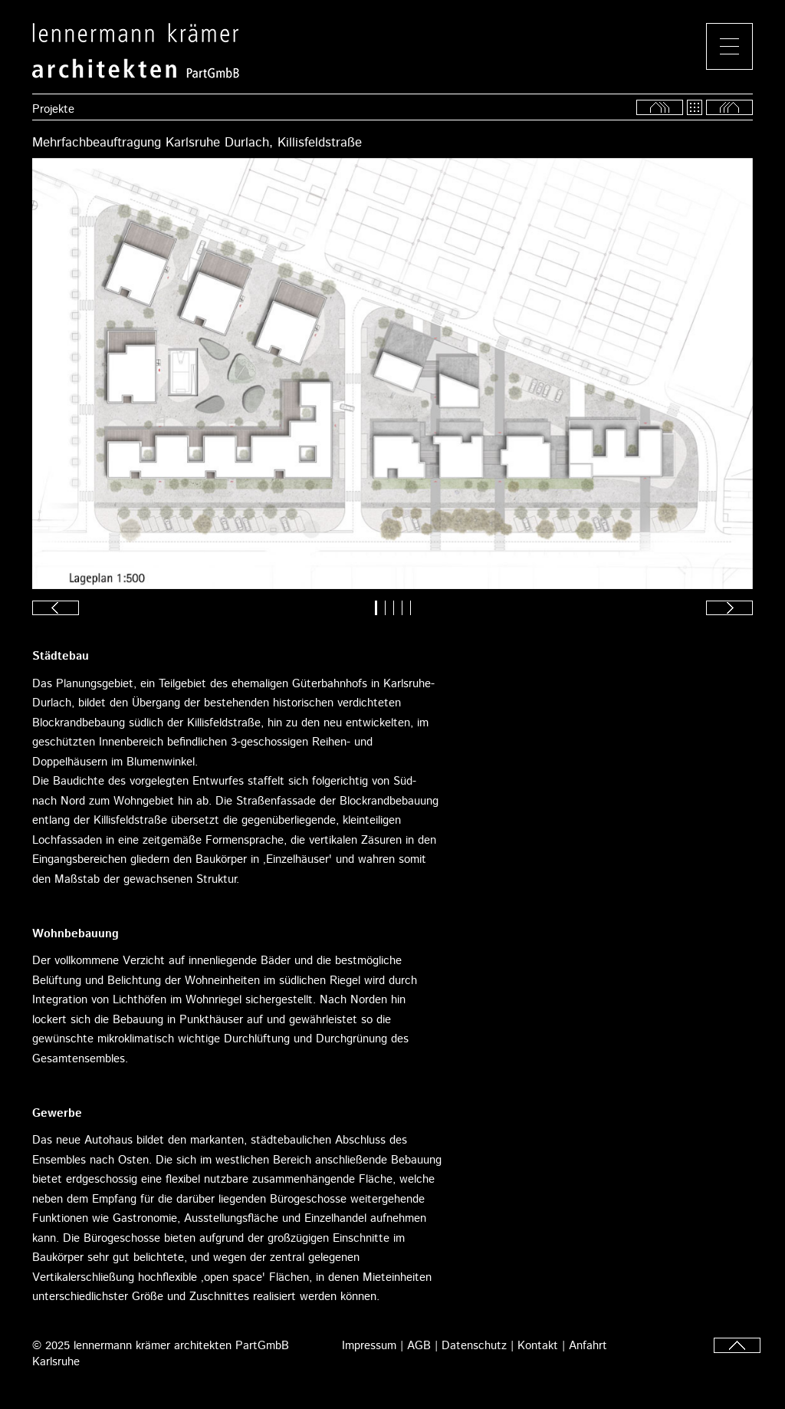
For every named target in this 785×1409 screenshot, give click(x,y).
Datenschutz (474, 1346)
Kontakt (537, 1346)
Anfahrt (588, 1346)
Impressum (369, 1346)
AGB (419, 1346)
